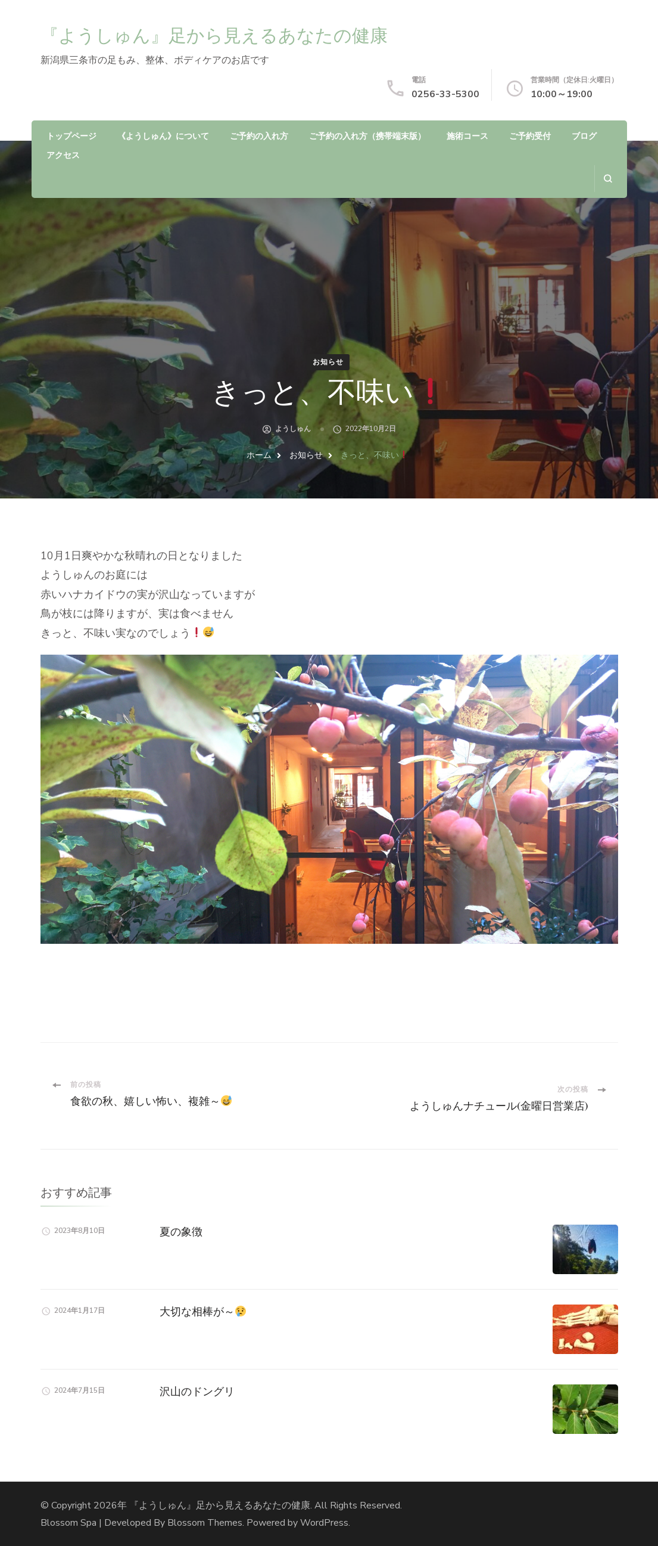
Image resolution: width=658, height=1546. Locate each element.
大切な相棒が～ (203, 1311)
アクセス (63, 155)
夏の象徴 (181, 1231)
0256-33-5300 (445, 94)
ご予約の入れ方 (259, 136)
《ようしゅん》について (163, 136)
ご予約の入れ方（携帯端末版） (367, 136)
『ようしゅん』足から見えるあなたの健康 (214, 35)
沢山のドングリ (197, 1391)
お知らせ (328, 362)
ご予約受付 (530, 136)
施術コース (467, 136)
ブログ (584, 136)
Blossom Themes (204, 1522)
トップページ (71, 136)
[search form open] (607, 178)
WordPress (324, 1522)
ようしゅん (293, 428)
